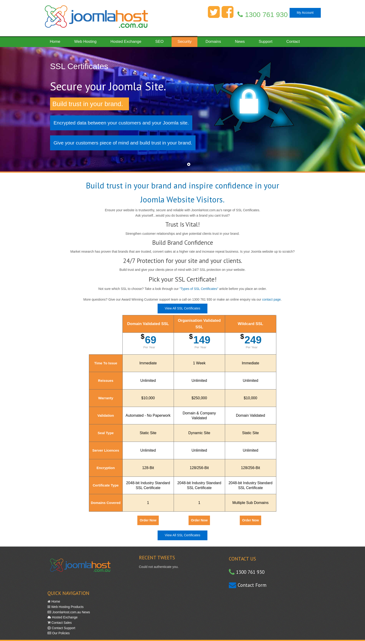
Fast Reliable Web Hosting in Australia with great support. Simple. (96, 18)
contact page (271, 299)
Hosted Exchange (64, 617)
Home (55, 601)
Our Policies (60, 633)
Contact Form (251, 585)
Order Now (148, 520)
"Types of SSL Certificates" (198, 289)
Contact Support (63, 628)
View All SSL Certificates (182, 308)
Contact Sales (61, 622)
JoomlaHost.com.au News (70, 612)
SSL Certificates (79, 66)
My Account (305, 12)
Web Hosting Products (67, 607)
